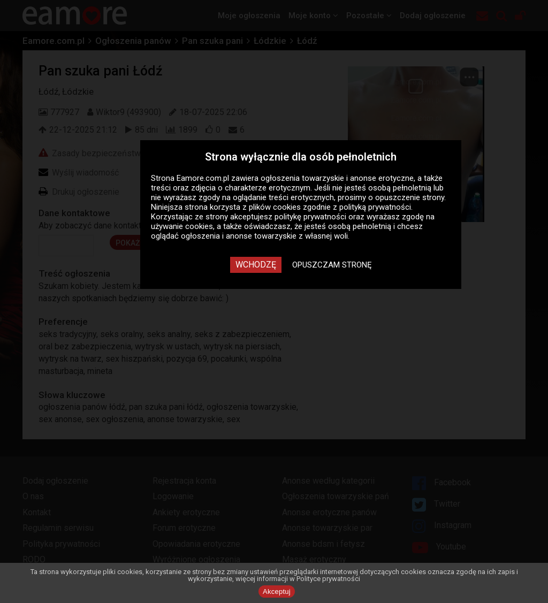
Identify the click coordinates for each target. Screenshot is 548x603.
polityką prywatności (375, 207)
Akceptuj (277, 591)
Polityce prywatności (328, 579)
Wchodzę (255, 264)
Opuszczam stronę (332, 265)
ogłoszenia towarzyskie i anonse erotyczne (337, 178)
